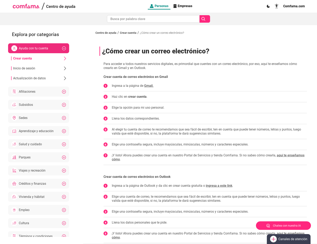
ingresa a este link (219, 186)
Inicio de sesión (39, 68)
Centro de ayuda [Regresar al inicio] (105, 32)
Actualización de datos (39, 78)
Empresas (182, 6)
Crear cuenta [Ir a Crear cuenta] (128, 32)
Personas (159, 6)
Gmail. (148, 86)
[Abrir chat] (283, 225)
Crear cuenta (39, 58)
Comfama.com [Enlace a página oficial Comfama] (294, 6)
